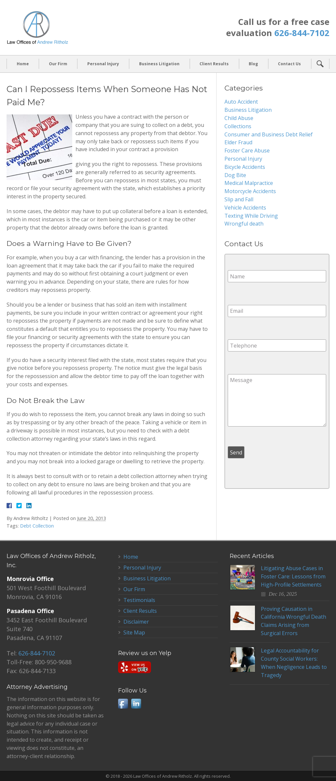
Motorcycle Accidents (250, 191)
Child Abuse (238, 118)
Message (277, 400)
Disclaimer (136, 621)
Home (23, 64)
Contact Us (289, 64)
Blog (253, 64)
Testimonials (139, 600)
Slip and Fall (238, 199)
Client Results (214, 64)
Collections (237, 126)
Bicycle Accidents (244, 166)
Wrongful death (243, 223)
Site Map (134, 632)
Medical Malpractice (248, 183)
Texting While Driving (251, 215)
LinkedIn (136, 704)
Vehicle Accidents (245, 207)
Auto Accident (241, 101)
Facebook (123, 704)
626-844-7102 (301, 33)
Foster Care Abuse (247, 150)
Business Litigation (159, 64)
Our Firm (58, 64)
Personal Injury (103, 64)
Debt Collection (37, 526)
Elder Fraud (238, 142)
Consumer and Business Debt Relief (268, 134)
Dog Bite (235, 175)
